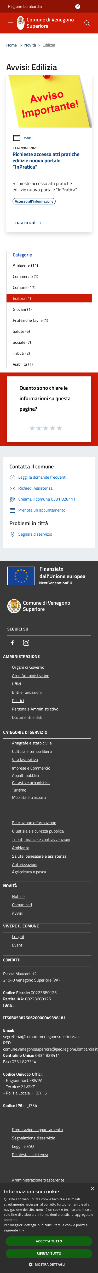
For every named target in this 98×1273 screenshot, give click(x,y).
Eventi (18, 945)
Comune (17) (24, 287)
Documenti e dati (27, 717)
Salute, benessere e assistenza (39, 856)
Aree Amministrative (30, 675)
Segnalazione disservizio (33, 1138)
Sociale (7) (22, 342)
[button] (49, 1264)
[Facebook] (12, 643)
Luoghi (18, 936)
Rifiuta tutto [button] (49, 1253)
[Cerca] (87, 23)
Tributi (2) (21, 353)
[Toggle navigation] (10, 22)
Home (11, 45)
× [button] (92, 1189)
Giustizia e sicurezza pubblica (38, 831)
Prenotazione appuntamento (37, 1129)
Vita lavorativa (25, 759)
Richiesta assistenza (30, 1154)
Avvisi (22, 138)
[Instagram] (26, 643)
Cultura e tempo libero (32, 751)
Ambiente (20, 848)
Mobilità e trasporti (29, 797)
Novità (30, 45)
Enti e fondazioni (27, 692)
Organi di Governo (28, 667)
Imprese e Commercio (31, 768)
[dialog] (49, 1228)
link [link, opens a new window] (21, 1230)
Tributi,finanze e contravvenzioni (41, 839)
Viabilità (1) (23, 364)
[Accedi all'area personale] (78, 7)
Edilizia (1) (22, 298)
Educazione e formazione (34, 822)
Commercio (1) (25, 276)
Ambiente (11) (25, 265)
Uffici (16, 684)
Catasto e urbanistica (31, 782)
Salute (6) (21, 331)
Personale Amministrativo (35, 709)
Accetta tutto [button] (49, 1241)
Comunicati (22, 905)
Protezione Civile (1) (30, 320)
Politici (18, 700)
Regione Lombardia (25, 6)
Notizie (18, 896)
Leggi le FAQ (23, 1146)
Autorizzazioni (24, 864)
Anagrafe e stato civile (32, 743)
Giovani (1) (22, 309)
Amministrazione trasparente (38, 1180)
